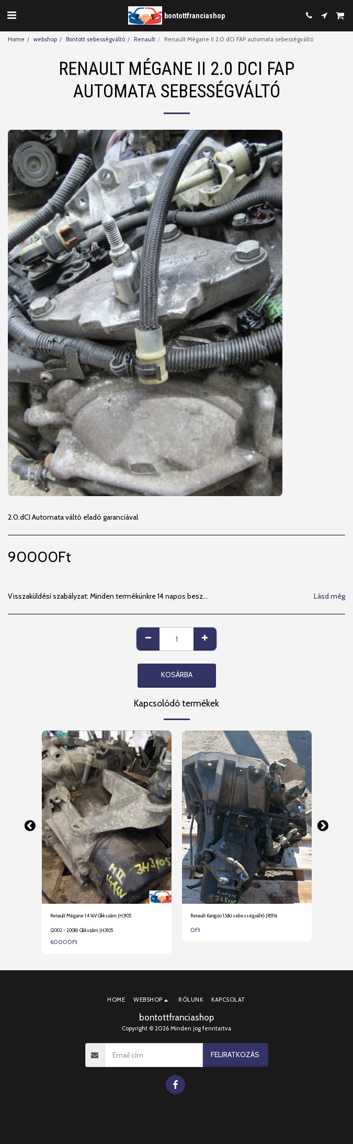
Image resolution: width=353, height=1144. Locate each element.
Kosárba (176, 674)
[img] (107, 817)
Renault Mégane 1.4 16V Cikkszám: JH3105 (90, 915)
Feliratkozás (235, 1054)
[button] (11, 15)
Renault (144, 39)
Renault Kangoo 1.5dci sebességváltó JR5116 (233, 915)
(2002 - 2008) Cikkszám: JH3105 (81, 930)
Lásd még (329, 596)
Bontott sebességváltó (95, 39)
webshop (45, 39)
